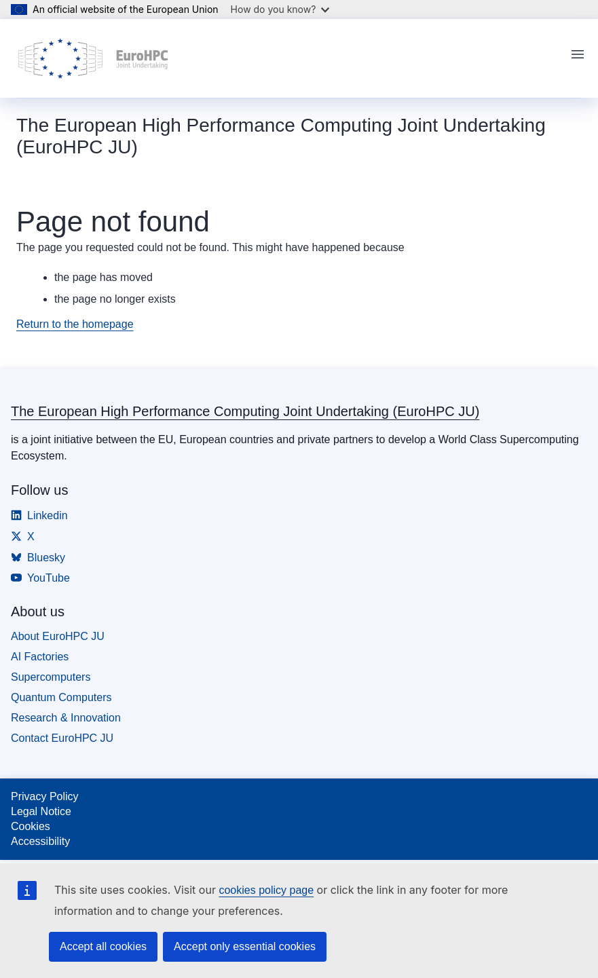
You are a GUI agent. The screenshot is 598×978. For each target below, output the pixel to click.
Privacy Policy (45, 796)
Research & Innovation (66, 717)
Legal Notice (41, 811)
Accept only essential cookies (245, 946)
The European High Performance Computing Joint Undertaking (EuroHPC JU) (245, 411)
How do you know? (280, 9)
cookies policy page (266, 890)
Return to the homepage (75, 324)
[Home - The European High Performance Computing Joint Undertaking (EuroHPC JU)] (93, 58)
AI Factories (40, 656)
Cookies (30, 826)
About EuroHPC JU (58, 636)
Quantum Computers (61, 697)
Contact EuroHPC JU (62, 738)
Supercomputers (50, 677)
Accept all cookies (103, 946)
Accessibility (40, 841)
